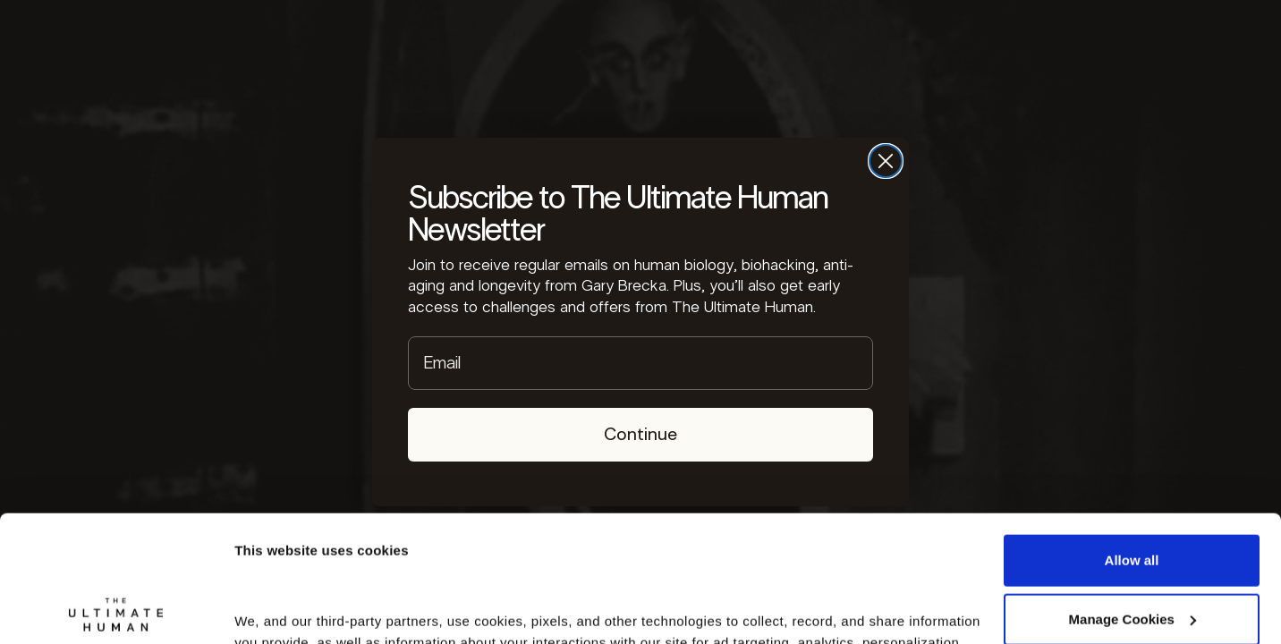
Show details (276, 608)
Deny (1132, 551)
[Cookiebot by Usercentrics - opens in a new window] (116, 609)
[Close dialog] (886, 161)
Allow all (1132, 434)
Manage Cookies (1132, 492)
